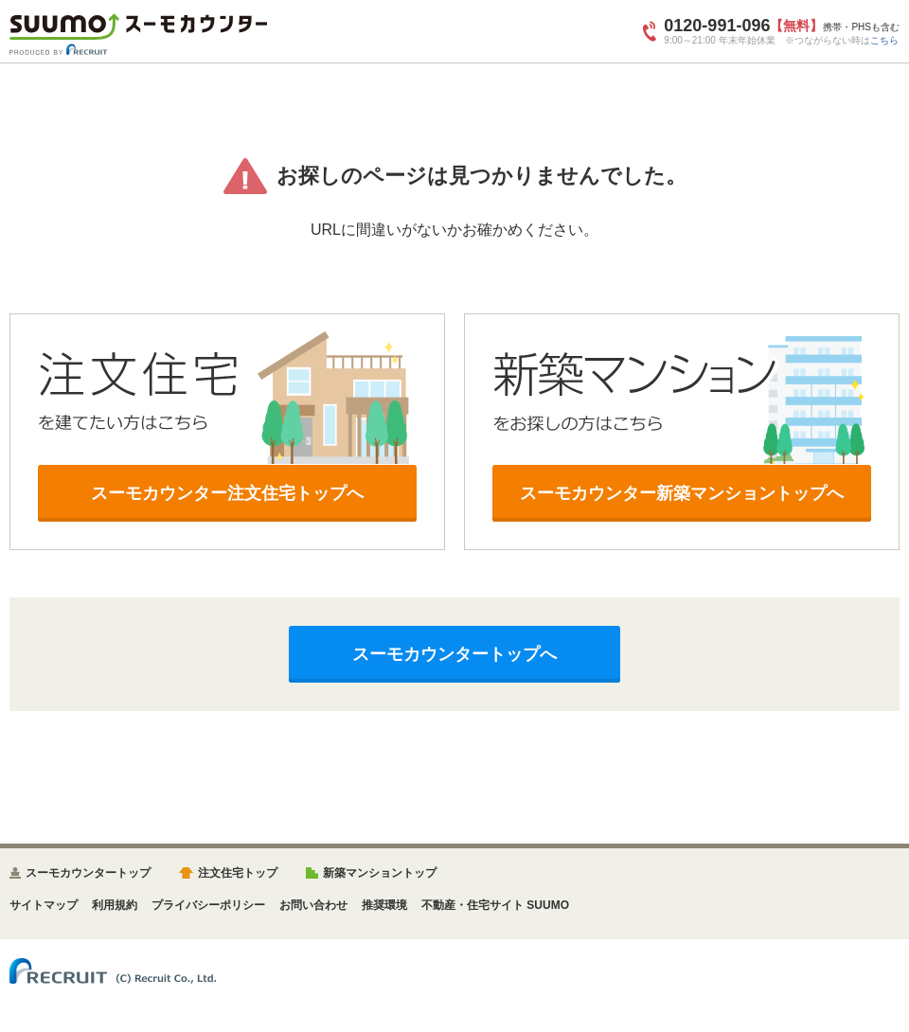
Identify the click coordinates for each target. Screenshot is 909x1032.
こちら (884, 40)
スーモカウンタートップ (88, 873)
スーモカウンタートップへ (454, 654)
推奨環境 (384, 905)
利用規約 (114, 905)
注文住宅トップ (237, 873)
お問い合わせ (313, 905)
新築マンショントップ (380, 873)
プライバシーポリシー (208, 905)
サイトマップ (43, 905)
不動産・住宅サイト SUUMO (495, 905)
